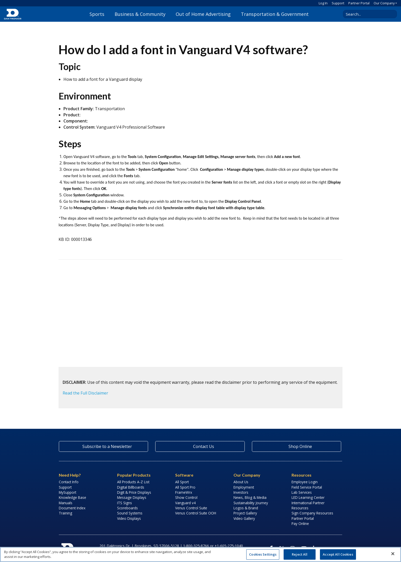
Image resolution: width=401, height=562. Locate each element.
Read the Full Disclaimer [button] (85, 393)
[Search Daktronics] (368, 14)
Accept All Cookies (338, 554)
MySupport (67, 492)
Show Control (186, 497)
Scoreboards (127, 507)
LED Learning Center (308, 497)
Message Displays (131, 497)
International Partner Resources (308, 505)
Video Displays (129, 518)
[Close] (392, 553)
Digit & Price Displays (134, 492)
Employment (243, 487)
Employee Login (305, 481)
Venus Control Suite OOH (195, 513)
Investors (240, 492)
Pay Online (300, 523)
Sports (97, 14)
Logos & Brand (245, 507)
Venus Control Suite (191, 507)
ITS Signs (124, 502)
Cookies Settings (262, 554)
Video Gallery (244, 518)
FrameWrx (183, 492)
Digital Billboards (130, 487)
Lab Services (302, 492)
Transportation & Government (275, 14)
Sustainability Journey (250, 502)
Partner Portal (359, 3)
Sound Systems (129, 513)
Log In (323, 3)
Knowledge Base (72, 497)
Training (65, 513)
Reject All (299, 554)
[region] (200, 554)
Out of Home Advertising (203, 14)
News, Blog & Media (249, 497)
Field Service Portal (307, 487)
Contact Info (69, 481)
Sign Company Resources (312, 513)
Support (338, 3)
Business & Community (140, 14)
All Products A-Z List (133, 481)
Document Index (72, 507)
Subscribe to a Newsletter (103, 446)
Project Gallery (245, 513)
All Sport (182, 481)
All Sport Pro (185, 487)
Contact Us (200, 446)
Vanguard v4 (185, 502)
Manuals (65, 502)
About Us (240, 481)
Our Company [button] (384, 3)
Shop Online (296, 446)
